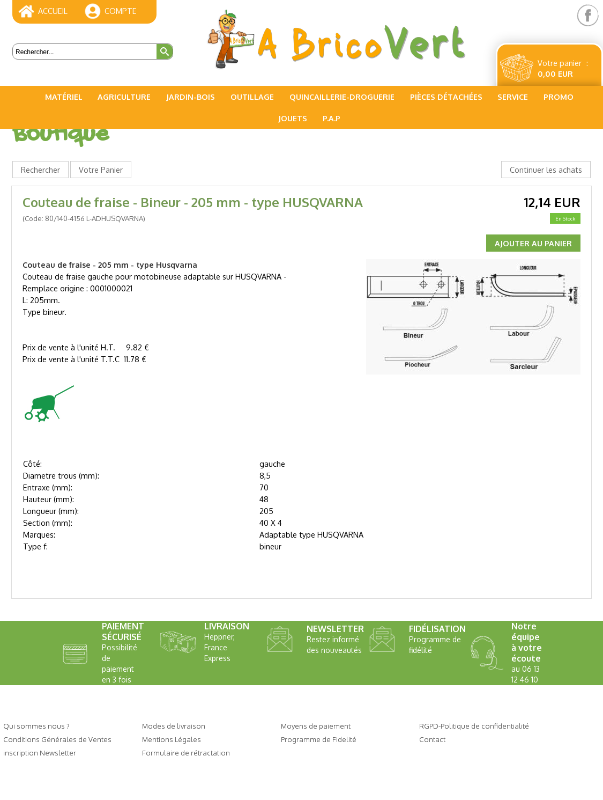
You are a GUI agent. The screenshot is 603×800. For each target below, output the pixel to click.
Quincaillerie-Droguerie (341, 96)
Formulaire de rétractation (186, 752)
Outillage (252, 96)
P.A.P (331, 118)
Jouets (292, 118)
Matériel (64, 96)
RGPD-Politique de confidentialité (474, 725)
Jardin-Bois (190, 96)
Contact (432, 739)
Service (512, 96)
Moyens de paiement (316, 725)
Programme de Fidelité (318, 739)
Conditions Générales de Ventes (57, 739)
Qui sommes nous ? (36, 725)
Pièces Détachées (446, 96)
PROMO (559, 96)
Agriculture (124, 96)
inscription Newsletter (39, 752)
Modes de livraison (173, 725)
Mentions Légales (171, 739)
